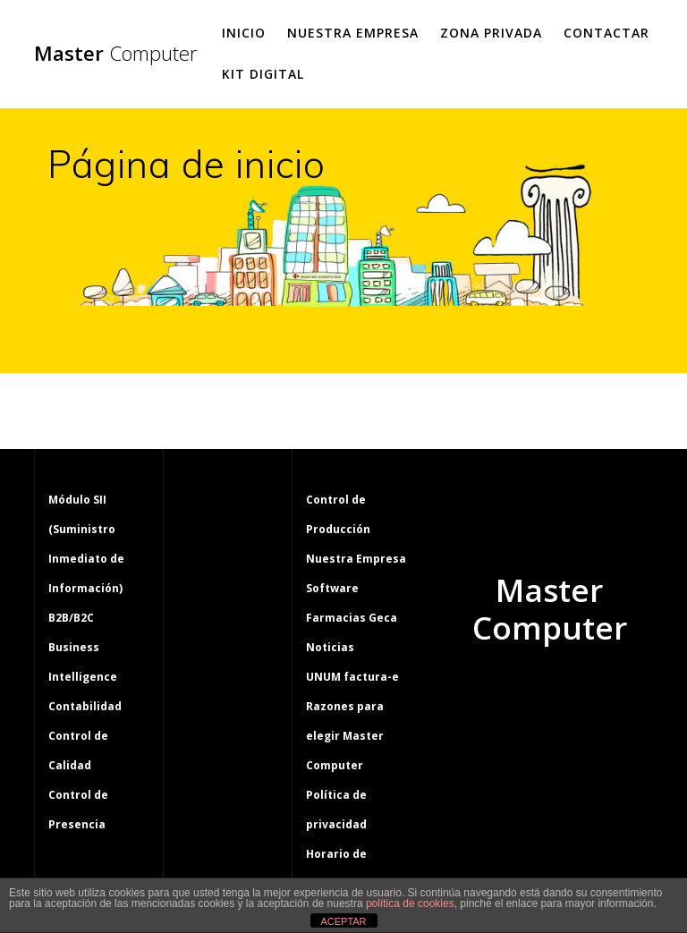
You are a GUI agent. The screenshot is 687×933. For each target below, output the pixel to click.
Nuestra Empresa (353, 32)
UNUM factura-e (352, 676)
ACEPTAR (343, 921)
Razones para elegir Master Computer (345, 736)
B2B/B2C (71, 617)
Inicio (244, 32)
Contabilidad (85, 706)
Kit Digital (263, 73)
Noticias (330, 647)
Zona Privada (491, 32)
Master (116, 54)
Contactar (606, 32)
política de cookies (410, 903)
